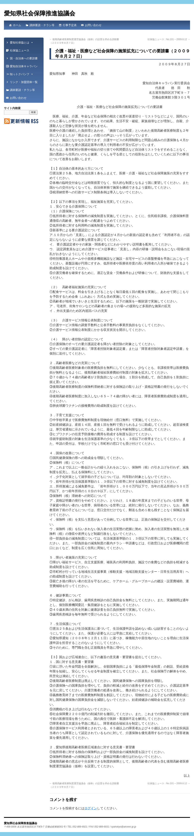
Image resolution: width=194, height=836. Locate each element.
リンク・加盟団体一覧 (22, 83)
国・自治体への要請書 (22, 59)
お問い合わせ (93, 25)
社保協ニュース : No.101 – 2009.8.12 (168, 39)
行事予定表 (70, 25)
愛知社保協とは (21, 42)
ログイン (90, 808)
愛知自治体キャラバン (22, 67)
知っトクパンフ (21, 74)
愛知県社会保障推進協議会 (39, 13)
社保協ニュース (19, 50)
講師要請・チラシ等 (41, 25)
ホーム (17, 25)
